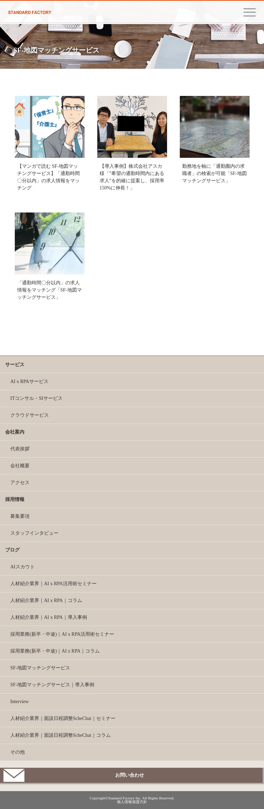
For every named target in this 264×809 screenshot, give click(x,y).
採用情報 (14, 499)
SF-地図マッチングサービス (40, 667)
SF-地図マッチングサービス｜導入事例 (52, 684)
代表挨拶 (20, 448)
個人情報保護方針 (132, 802)
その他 (17, 752)
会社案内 (14, 432)
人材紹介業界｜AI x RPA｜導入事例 (48, 617)
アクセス (20, 482)
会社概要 (20, 465)
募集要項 (20, 516)
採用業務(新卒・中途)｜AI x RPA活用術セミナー (62, 634)
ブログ (12, 550)
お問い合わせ (129, 775)
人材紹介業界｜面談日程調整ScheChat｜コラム (60, 735)
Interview (19, 701)
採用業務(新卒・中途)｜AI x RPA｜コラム (55, 651)
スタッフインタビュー (34, 533)
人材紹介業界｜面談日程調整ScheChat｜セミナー (63, 718)
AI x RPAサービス (29, 381)
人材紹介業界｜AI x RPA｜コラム (46, 600)
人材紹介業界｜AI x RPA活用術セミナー (53, 583)
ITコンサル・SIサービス (36, 398)
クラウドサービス (29, 415)
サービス (14, 364)
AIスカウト (22, 566)
